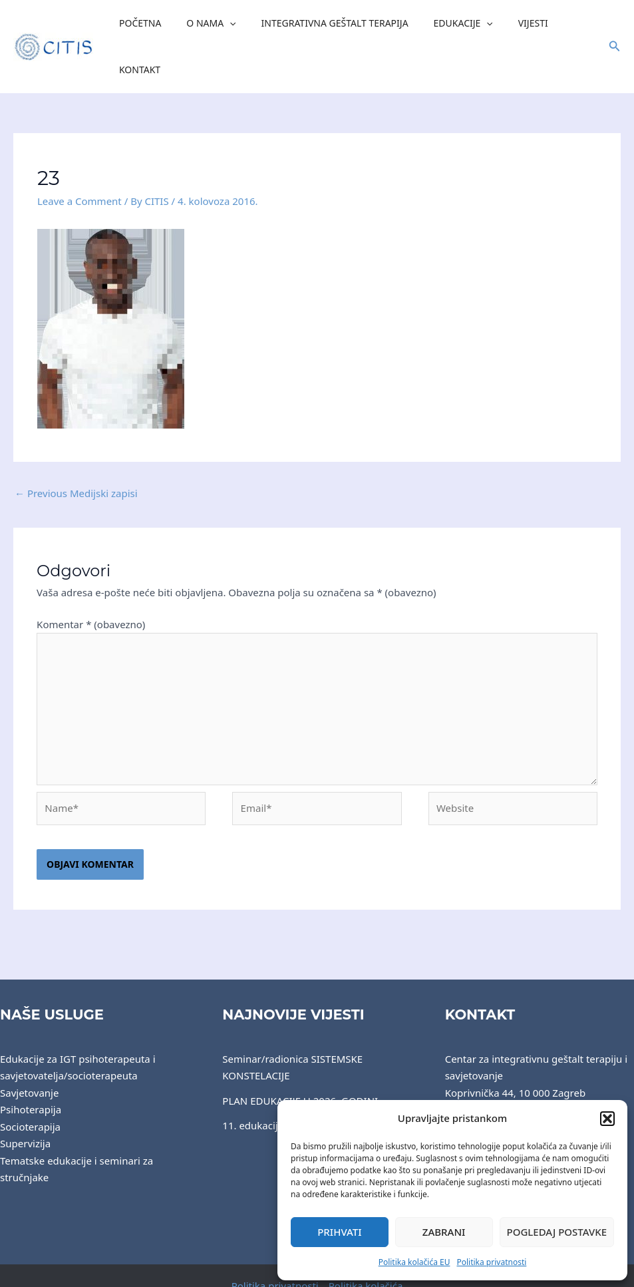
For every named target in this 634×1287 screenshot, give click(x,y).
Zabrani (444, 1231)
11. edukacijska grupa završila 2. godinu (315, 1080)
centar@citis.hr (480, 1098)
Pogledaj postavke (557, 1231)
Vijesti (511, 24)
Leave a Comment (79, 156)
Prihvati (339, 1231)
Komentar (91, 579)
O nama (209, 24)
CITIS (241, 1265)
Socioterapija (30, 1082)
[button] (607, 1118)
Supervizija (25, 1098)
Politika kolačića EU (414, 1262)
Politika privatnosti (491, 1262)
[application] (228, 24)
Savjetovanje (29, 1048)
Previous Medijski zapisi (76, 448)
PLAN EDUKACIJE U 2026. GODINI (300, 1056)
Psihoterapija (30, 1064)
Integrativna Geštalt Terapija (325, 24)
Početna (145, 24)
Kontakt (565, 24)
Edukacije (448, 24)
